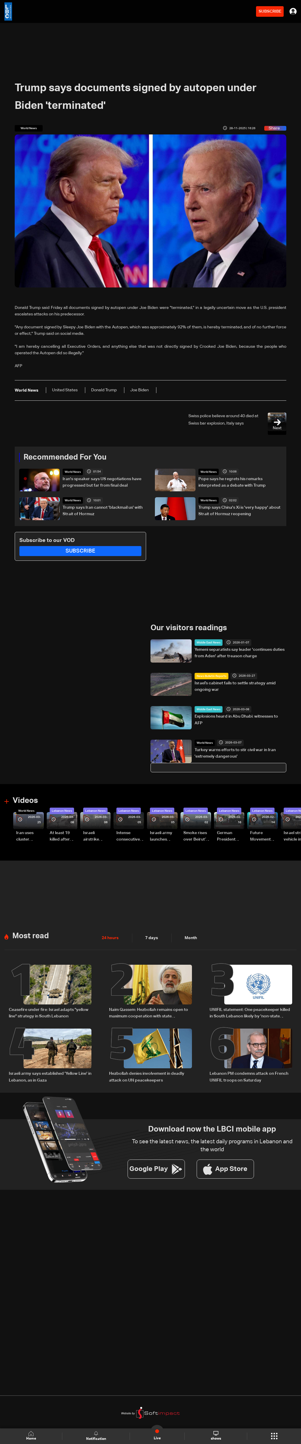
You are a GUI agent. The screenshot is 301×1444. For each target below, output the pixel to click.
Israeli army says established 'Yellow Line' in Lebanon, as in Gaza (50, 1076)
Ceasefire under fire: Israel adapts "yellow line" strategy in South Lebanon (48, 1012)
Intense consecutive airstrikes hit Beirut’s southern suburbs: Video (128, 837)
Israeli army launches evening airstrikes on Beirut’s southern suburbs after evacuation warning (163, 837)
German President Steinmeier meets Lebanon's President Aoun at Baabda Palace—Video (227, 837)
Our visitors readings (188, 628)
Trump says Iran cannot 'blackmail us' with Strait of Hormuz (103, 510)
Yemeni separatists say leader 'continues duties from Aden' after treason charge (240, 653)
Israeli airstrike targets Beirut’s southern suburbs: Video (92, 837)
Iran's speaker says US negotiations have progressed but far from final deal (102, 482)
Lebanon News (62, 810)
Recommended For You (65, 457)
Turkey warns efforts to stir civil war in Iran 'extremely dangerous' (235, 753)
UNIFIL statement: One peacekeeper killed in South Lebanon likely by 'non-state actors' (250, 1013)
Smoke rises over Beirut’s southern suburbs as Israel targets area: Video (196, 837)
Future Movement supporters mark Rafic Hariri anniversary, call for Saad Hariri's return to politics (263, 837)
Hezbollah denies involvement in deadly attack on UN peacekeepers (146, 1076)
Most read (30, 936)
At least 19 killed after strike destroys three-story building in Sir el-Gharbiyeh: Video (62, 837)
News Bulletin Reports (211, 676)
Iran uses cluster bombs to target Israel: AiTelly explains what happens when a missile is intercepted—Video (29, 837)
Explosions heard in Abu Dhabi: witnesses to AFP (236, 719)
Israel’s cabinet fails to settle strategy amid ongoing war (235, 686)
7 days (151, 938)
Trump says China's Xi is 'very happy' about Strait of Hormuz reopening (239, 510)
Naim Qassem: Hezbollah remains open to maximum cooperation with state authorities (148, 1013)
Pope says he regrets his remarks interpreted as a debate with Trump (232, 482)
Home (31, 1436)
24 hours (110, 938)
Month (191, 938)
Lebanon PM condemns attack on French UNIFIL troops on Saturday (249, 1076)
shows (216, 1435)
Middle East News (208, 642)
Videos (25, 801)
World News (73, 471)
